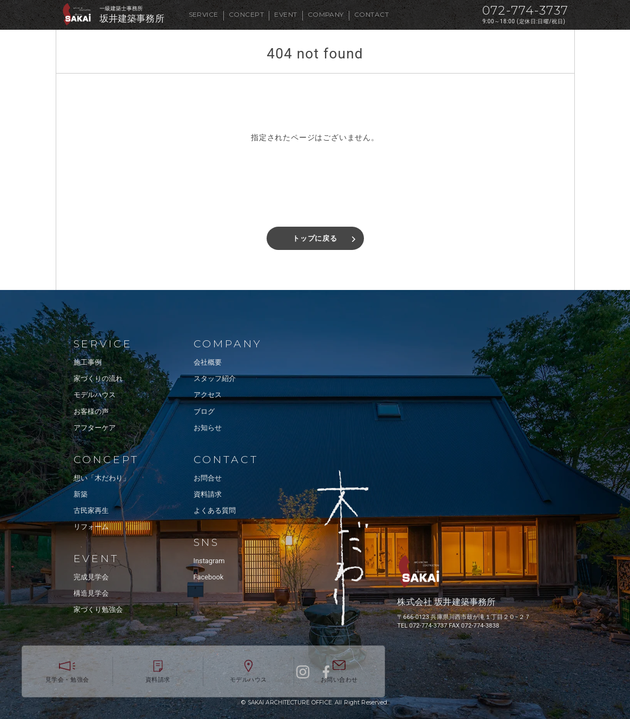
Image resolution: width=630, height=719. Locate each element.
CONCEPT (246, 14)
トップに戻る (315, 238)
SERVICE (203, 14)
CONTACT (371, 14)
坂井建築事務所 (132, 18)
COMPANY (326, 14)
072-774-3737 (525, 10)
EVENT (285, 14)
